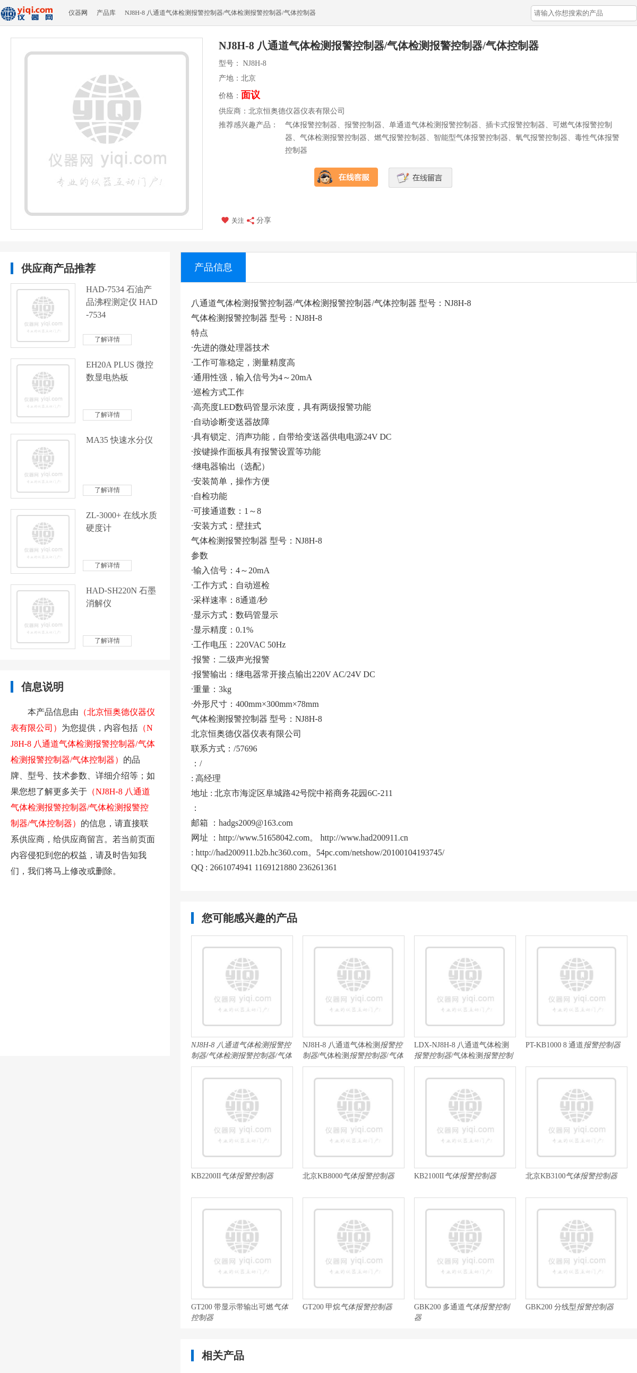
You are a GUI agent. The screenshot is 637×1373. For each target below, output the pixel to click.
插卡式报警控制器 (515, 125)
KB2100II (455, 1176)
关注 (232, 219)
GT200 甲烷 (347, 1307)
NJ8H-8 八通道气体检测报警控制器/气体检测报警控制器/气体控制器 (220, 12)
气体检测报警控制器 (333, 138)
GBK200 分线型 (570, 1307)
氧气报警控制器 (541, 138)
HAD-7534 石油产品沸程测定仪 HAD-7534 (122, 302)
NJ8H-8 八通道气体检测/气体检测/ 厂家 (353, 1051)
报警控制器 (363, 125)
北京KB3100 (571, 1176)
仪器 (74, 12)
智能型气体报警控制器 (471, 138)
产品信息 (213, 267)
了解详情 (107, 339)
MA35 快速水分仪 (119, 439)
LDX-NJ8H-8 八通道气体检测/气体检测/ (463, 1051)
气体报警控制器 (311, 125)
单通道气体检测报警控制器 (433, 125)
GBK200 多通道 (462, 1312)
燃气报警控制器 (400, 138)
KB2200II (232, 1176)
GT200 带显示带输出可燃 (239, 1312)
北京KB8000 (348, 1176)
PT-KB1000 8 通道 (573, 1045)
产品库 (106, 12)
